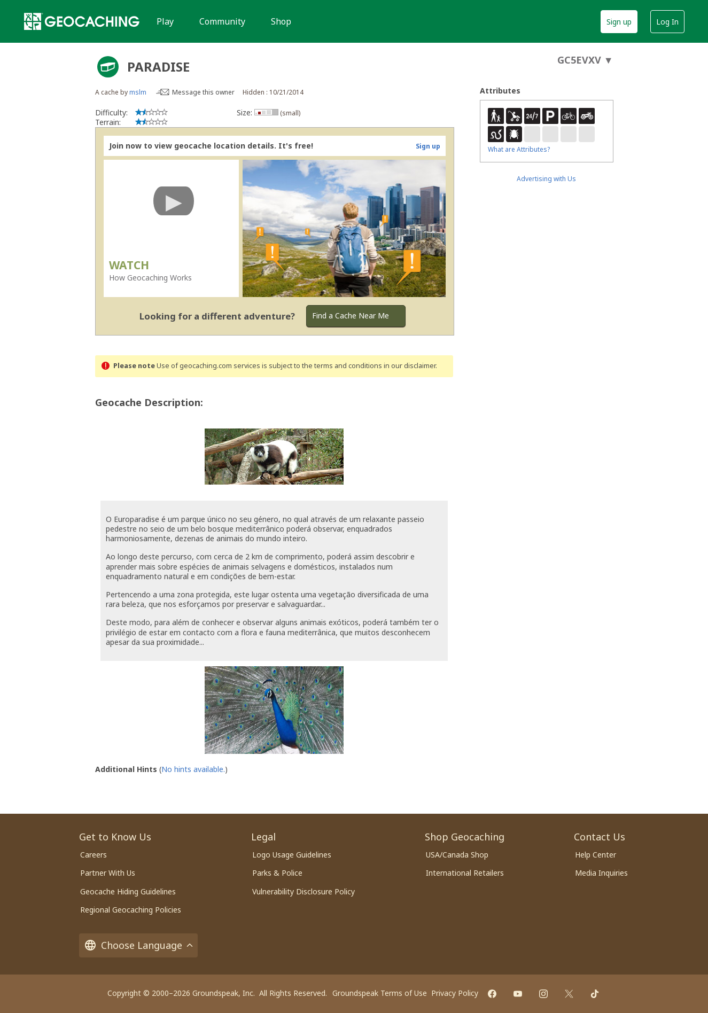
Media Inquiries (601, 873)
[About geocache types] (108, 67)
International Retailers (465, 873)
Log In (667, 22)
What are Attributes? (519, 149)
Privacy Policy (454, 993)
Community (222, 21)
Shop (281, 21)
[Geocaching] (81, 21)
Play (165, 21)
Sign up (619, 22)
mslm (137, 92)
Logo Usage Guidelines (291, 855)
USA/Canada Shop (457, 855)
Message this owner (203, 92)
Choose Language (138, 945)
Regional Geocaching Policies (130, 910)
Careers (93, 855)
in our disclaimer (409, 365)
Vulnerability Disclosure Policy (303, 891)
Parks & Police (277, 873)
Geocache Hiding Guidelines (128, 891)
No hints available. (193, 769)
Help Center (595, 855)
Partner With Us (107, 873)
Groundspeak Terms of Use (379, 993)
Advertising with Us (546, 178)
